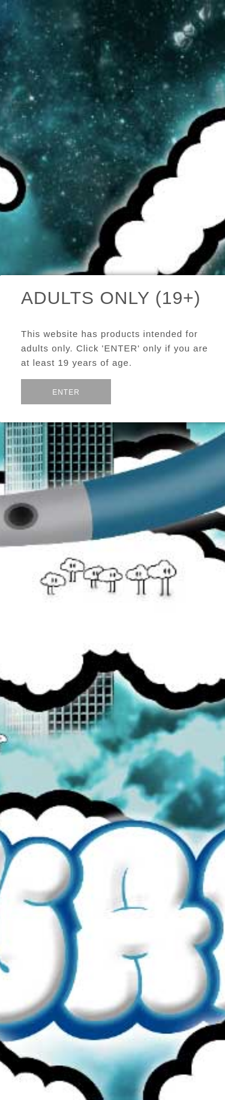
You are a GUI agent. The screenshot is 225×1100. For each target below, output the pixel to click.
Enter (66, 392)
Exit (140, 391)
